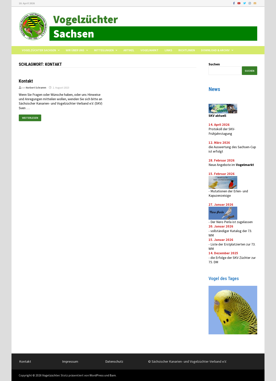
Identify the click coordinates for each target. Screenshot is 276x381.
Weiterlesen (30, 117)
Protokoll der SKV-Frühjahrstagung (222, 131)
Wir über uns (75, 50)
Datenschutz (114, 361)
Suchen (214, 64)
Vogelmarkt (149, 50)
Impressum (70, 361)
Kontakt (26, 81)
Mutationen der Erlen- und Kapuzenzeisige (228, 193)
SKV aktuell (217, 115)
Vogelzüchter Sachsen (39, 50)
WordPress (97, 375)
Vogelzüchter (85, 19)
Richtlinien (186, 50)
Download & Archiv (215, 50)
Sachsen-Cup (247, 147)
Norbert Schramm (36, 87)
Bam (113, 375)
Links (168, 50)
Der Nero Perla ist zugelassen (231, 222)
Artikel (128, 50)
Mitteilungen (104, 50)
